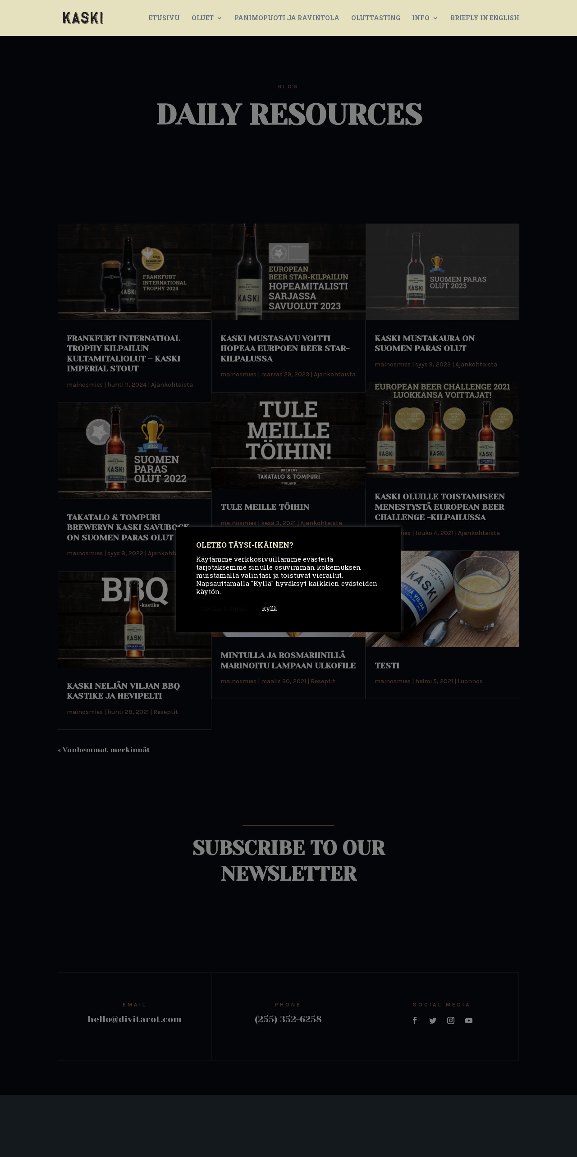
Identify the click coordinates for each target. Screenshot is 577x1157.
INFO (421, 18)
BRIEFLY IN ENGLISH (484, 18)
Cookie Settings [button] (224, 608)
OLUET (203, 18)
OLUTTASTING (375, 18)
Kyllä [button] (269, 608)
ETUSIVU (164, 18)
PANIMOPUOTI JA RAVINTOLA (286, 18)
